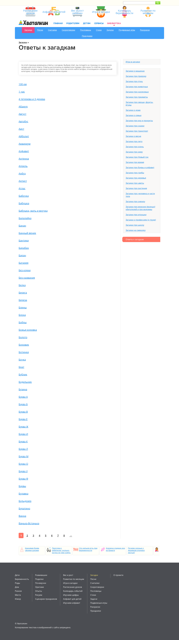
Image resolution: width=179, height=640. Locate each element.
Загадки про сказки (135, 125)
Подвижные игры (127, 30)
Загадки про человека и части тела (140, 195)
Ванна (22, 516)
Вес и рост (68, 575)
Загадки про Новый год (137, 157)
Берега (23, 292)
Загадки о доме (133, 110)
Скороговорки (68, 30)
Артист (23, 181)
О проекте (118, 575)
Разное (18, 591)
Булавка (23, 493)
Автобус (23, 121)
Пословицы (85, 30)
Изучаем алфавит (71, 603)
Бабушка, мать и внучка (33, 210)
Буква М (23, 456)
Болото (23, 337)
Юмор (18, 599)
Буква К (23, 441)
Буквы (22, 486)
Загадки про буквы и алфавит (140, 167)
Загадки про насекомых (137, 91)
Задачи (110, 30)
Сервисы (99, 23)
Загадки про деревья (136, 178)
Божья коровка (28, 329)
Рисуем (38, 595)
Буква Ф (23, 478)
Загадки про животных (137, 86)
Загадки (28, 30)
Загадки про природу (136, 76)
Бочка (22, 359)
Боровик (24, 344)
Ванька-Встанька (29, 523)
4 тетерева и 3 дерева (32, 99)
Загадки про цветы (135, 183)
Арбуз (22, 173)
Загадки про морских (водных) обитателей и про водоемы (140, 208)
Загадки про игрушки (136, 214)
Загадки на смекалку (136, 230)
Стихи (99, 30)
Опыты (38, 591)
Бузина (23, 389)
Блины (23, 307)
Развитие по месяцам (73, 579)
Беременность (22, 579)
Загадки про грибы (135, 172)
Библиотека (114, 23)
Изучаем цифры (71, 595)
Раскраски (145, 30)
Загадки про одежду (135, 201)
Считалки (52, 30)
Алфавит (24, 151)
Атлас (22, 188)
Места (18, 595)
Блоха (22, 315)
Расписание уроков (72, 587)
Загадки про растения (136, 188)
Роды (17, 583)
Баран (22, 255)
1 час (22, 91)
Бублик (23, 374)
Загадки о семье (133, 115)
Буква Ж (23, 426)
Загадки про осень (135, 146)
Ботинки (24, 352)
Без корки (25, 270)
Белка (22, 285)
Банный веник (27, 233)
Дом (17, 587)
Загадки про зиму (134, 151)
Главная (58, 23)
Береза (23, 300)
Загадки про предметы (137, 97)
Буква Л (23, 449)
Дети (17, 575)
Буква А (23, 396)
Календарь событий (72, 591)
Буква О (23, 463)
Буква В (23, 411)
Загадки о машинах (135, 71)
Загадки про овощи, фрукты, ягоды (139, 103)
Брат (21, 367)
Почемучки (40, 583)
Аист (21, 129)
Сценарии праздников (46, 599)
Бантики (24, 240)
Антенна (24, 158)
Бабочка (24, 195)
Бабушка (24, 203)
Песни (40, 30)
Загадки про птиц (134, 81)
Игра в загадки (133, 61)
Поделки (39, 579)
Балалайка (25, 218)
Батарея (23, 262)
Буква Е (23, 419)
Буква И (23, 434)
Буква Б (23, 404)
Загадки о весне (133, 136)
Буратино (24, 508)
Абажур (23, 106)
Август (22, 114)
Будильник (25, 382)
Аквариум (24, 143)
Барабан (24, 248)
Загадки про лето (134, 141)
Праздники (87, 35)
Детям (86, 23)
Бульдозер (25, 501)
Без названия (27, 277)
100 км (23, 84)
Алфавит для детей (72, 599)
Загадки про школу (135, 225)
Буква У (23, 471)
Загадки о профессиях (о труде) (141, 219)
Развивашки (41, 575)
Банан (22, 225)
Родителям (72, 23)
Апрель (23, 166)
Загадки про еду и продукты (139, 120)
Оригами (39, 587)
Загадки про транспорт (137, 131)
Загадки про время (135, 162)
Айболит (24, 136)
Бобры (23, 322)
